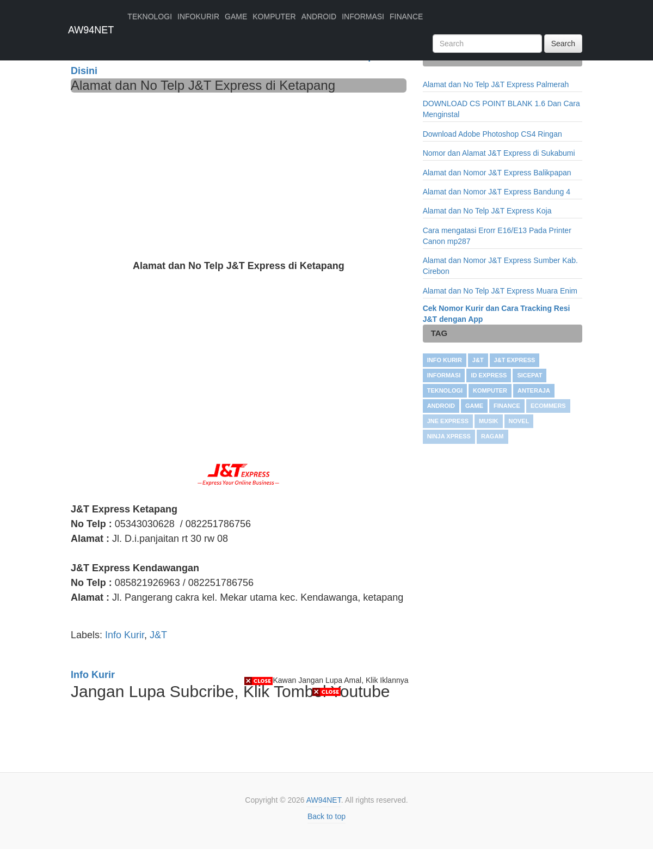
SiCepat (529, 375)
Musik (488, 421)
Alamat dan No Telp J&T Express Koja (487, 210)
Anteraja (534, 390)
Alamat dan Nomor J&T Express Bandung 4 (496, 191)
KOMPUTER (273, 16)
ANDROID (319, 16)
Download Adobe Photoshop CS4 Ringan (492, 134)
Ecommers (548, 405)
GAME (236, 16)
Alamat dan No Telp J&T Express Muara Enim (500, 290)
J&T (158, 635)
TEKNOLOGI (149, 16)
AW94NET (91, 30)
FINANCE (406, 16)
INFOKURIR (198, 16)
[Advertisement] (238, 174)
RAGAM (492, 436)
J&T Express (514, 360)
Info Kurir (124, 635)
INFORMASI (363, 16)
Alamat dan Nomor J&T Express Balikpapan (497, 172)
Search (563, 43)
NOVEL (519, 421)
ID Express (489, 375)
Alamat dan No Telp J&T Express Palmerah (496, 84)
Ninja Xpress (449, 436)
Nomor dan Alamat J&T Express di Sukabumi (499, 153)
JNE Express (448, 421)
